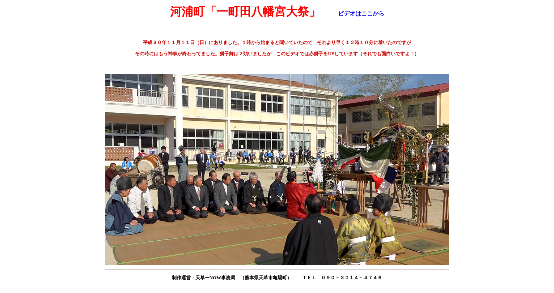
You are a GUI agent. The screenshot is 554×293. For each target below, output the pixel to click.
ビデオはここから (361, 13)
